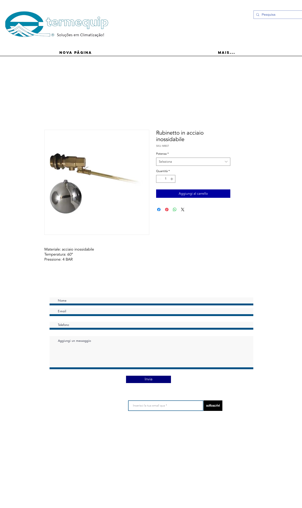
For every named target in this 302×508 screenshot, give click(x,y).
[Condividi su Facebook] (158, 209)
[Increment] (172, 179)
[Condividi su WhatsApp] (174, 209)
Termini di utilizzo (120, 428)
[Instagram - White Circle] (282, 14)
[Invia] (148, 379)
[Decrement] (159, 179)
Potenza (162, 154)
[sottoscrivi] (213, 405)
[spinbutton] (165, 179)
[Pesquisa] (278, 15)
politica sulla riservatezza (149, 428)
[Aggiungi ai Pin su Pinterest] (166, 209)
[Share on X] (182, 209)
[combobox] (193, 162)
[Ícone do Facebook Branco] (287, 14)
